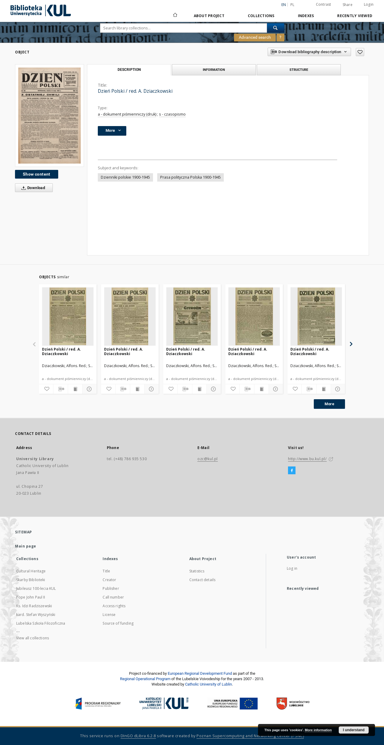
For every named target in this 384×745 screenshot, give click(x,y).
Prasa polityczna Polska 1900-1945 (190, 177)
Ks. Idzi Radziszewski (34, 605)
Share (347, 4)
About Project (209, 15)
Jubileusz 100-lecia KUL (36, 588)
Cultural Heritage (31, 571)
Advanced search (255, 37)
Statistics (197, 571)
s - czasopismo (172, 114)
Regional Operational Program (145, 679)
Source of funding (118, 623)
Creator (109, 579)
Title (106, 571)
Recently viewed (354, 15)
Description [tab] (129, 70)
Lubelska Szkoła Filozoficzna (40, 623)
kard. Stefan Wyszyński (35, 614)
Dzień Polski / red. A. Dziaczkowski (61, 351)
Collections (261, 15)
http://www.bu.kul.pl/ (307, 458)
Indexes (306, 15)
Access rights (114, 605)
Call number (113, 597)
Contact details (202, 579)
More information (318, 730)
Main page (25, 546)
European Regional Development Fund (200, 673)
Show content (36, 174)
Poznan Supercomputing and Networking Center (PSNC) (250, 735)
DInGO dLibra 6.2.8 (138, 735)
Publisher (111, 588)
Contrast (323, 4)
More (329, 404)
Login (369, 4)
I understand (353, 730)
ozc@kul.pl (207, 458)
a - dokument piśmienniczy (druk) (127, 114)
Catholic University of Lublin (208, 684)
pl (292, 5)
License (109, 614)
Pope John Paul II (30, 597)
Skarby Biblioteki (30, 579)
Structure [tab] (299, 70)
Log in (292, 568)
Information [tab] (214, 70)
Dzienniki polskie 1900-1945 (125, 177)
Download (32, 188)
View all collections (32, 638)
